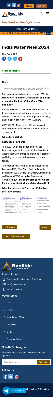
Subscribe (43, 362)
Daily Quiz (11, 309)
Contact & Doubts (14, 339)
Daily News (11, 324)
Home (9, 302)
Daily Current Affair (15, 317)
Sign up (41, 6)
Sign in (29, 6)
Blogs (9, 332)
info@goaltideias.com (17, 284)
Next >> (45, 227)
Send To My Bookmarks (16, 236)
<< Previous (10, 227)
